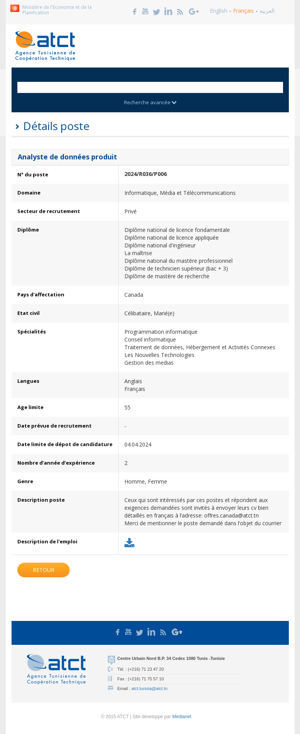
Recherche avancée (150, 102)
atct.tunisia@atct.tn (149, 688)
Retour (43, 569)
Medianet (181, 716)
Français (243, 10)
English (218, 10)
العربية (267, 10)
